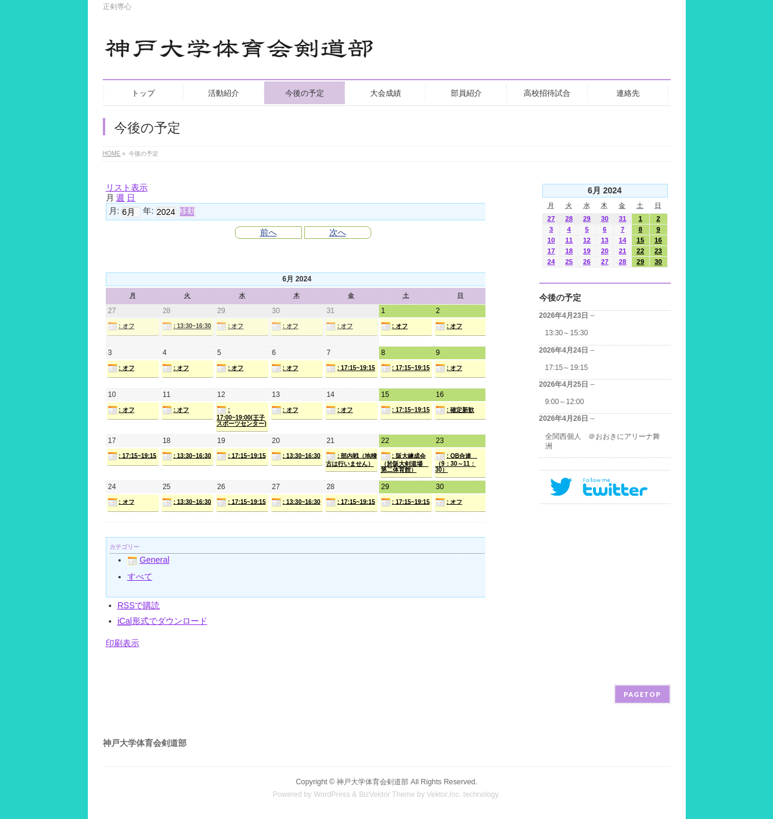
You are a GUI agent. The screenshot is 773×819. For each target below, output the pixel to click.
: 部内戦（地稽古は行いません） (351, 459)
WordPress (332, 794)
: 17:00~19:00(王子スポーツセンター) (241, 416)
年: (148, 211)
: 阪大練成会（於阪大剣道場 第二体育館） (405, 462)
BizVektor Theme (387, 794)
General (148, 560)
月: (114, 211)
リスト (127, 187)
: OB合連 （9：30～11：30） (456, 462)
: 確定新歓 (454, 410)
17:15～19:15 (566, 367)
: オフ (121, 326)
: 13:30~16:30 (186, 326)
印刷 (122, 643)
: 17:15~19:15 (350, 368)
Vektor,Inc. (444, 794)
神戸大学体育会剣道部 (372, 782)
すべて (139, 576)
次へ (337, 232)
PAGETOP (642, 694)
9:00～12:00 (564, 402)
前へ (268, 232)
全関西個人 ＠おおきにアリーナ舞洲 (602, 441)
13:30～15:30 (566, 333)
